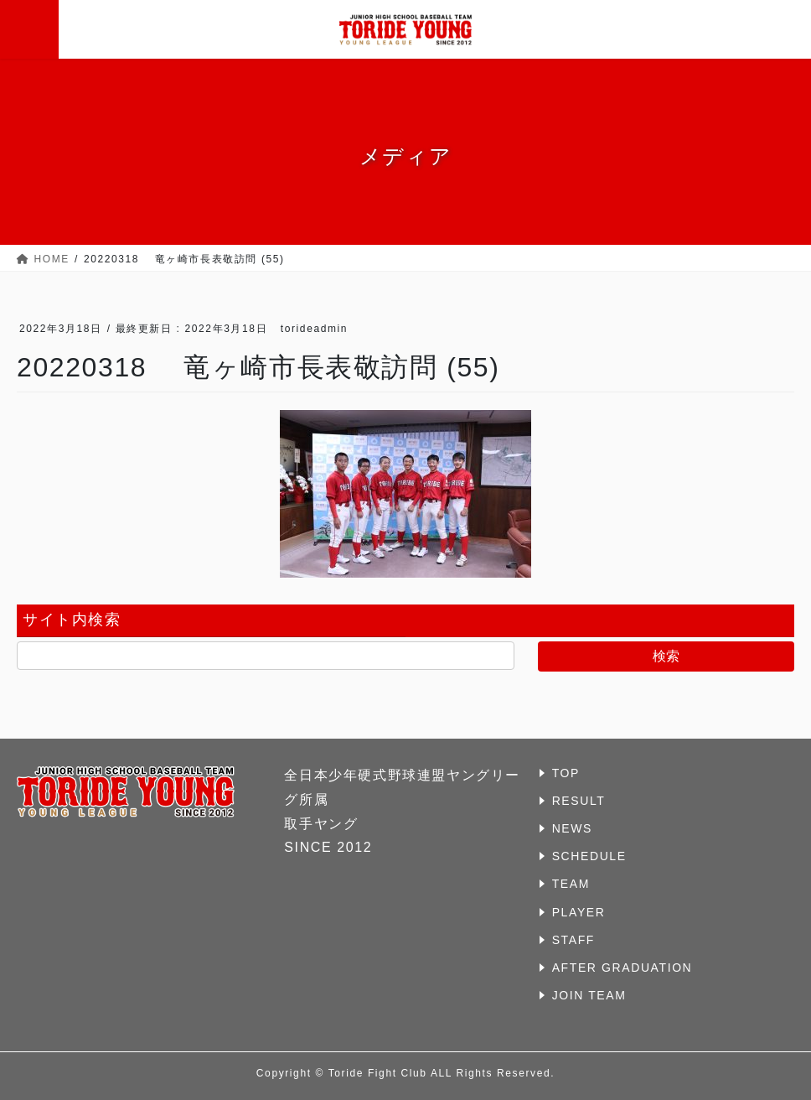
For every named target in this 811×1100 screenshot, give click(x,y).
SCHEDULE (589, 856)
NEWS (572, 828)
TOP (566, 773)
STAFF (573, 940)
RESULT (579, 800)
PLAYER (579, 912)
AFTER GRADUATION (622, 967)
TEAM (571, 883)
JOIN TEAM (589, 995)
